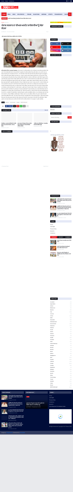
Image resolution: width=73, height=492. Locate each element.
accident (61, 302)
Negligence (61, 355)
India (61, 341)
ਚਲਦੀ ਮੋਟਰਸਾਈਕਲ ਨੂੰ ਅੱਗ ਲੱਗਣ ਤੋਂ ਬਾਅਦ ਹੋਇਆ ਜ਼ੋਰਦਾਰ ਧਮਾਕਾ (19, 18)
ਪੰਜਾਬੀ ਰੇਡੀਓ (52, 226)
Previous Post (5, 166)
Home (2, 1)
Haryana (61, 335)
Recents (61, 237)
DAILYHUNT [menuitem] (67, 14)
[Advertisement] (46, 7)
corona (61, 314)
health (61, 337)
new (61, 357)
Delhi (61, 318)
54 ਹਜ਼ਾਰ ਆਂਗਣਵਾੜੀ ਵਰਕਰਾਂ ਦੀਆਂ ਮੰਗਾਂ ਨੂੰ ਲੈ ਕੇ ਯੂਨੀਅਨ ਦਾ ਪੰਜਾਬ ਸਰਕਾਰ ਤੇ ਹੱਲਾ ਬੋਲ (64, 215)
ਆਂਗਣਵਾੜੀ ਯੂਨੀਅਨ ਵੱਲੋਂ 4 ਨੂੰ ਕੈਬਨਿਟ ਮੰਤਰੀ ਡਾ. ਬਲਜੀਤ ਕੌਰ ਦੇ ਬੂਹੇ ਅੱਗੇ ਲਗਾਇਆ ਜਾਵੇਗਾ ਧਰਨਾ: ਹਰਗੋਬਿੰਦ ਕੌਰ (16, 417)
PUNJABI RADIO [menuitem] (58, 14)
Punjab (61, 363)
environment (12, 102)
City (61, 312)
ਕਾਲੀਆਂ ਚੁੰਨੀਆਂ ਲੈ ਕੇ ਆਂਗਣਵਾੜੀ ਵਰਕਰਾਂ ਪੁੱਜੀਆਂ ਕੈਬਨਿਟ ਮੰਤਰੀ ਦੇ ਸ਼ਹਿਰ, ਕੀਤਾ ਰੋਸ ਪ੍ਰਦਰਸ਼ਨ (64, 200)
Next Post (45, 166)
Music (61, 351)
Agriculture (61, 304)
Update (61, 381)
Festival (61, 328)
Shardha (61, 371)
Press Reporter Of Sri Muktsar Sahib (57, 406)
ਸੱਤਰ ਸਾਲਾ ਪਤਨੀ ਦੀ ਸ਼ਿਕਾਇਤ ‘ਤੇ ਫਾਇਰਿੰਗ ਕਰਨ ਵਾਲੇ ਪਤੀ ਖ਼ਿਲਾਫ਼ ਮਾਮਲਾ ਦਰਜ (64, 254)
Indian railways (61, 343)
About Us (52, 231)
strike (61, 375)
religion (61, 369)
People (18, 102)
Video (61, 383)
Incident (61, 339)
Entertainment (61, 322)
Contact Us (11, 1)
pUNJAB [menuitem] (29, 14)
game (61, 331)
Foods (61, 330)
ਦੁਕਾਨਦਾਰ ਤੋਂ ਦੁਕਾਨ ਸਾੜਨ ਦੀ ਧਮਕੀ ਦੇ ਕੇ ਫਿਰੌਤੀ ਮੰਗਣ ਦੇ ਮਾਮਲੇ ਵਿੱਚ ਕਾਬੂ (35, 404)
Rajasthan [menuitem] (36, 14)
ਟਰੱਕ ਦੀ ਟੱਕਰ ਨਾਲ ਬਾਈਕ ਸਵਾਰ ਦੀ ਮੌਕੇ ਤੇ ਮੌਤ (64, 241)
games (61, 333)
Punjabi (61, 365)
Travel (61, 379)
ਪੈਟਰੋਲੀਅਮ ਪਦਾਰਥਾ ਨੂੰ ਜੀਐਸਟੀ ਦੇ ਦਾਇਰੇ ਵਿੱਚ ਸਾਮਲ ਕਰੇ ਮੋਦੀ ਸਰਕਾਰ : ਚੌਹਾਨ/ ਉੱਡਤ (8, 125)
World (61, 385)
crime (61, 316)
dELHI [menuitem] (14, 14)
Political (61, 361)
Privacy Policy (53, 229)
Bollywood (61, 308)
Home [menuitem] (3, 14)
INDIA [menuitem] (9, 14)
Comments (68, 237)
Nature (61, 353)
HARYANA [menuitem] (43, 14)
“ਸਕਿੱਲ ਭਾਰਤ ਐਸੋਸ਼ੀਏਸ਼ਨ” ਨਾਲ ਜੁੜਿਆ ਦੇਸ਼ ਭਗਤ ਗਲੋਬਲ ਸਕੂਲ (41, 124)
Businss (7, 22)
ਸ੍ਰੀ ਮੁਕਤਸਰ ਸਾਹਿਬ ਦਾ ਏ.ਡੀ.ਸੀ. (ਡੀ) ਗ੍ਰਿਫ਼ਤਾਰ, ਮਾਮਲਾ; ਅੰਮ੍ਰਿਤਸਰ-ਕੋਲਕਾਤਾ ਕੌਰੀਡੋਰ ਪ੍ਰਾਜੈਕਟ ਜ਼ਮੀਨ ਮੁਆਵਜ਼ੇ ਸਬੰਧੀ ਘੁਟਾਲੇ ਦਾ (15, 425)
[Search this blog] (59, 117)
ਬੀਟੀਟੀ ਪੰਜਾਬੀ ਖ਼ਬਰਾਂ (24, 102)
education (61, 320)
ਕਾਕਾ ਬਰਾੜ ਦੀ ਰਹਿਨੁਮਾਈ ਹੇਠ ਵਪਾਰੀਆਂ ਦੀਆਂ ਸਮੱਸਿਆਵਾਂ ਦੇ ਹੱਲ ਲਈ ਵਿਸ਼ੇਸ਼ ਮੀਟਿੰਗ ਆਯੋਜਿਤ (25, 125)
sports (61, 373)
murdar (61, 349)
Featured (61, 326)
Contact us (52, 233)
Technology (61, 377)
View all (46, 110)
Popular (54, 237)
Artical (61, 306)
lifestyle (61, 345)
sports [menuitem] (50, 14)
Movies (61, 347)
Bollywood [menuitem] (20, 14)
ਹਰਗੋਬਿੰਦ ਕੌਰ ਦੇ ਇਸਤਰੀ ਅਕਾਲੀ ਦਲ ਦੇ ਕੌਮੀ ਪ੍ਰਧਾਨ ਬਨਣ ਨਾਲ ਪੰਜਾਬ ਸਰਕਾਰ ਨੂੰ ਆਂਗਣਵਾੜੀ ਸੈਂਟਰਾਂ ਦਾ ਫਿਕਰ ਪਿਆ (64, 208)
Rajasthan (61, 367)
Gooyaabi (22, 432)
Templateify (9, 432)
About (6, 1)
